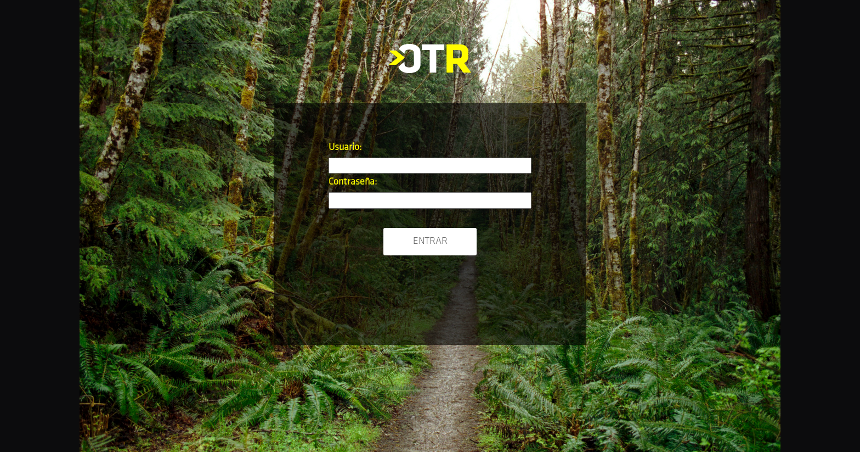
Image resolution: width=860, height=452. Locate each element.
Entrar (430, 241)
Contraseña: (353, 182)
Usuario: (345, 147)
